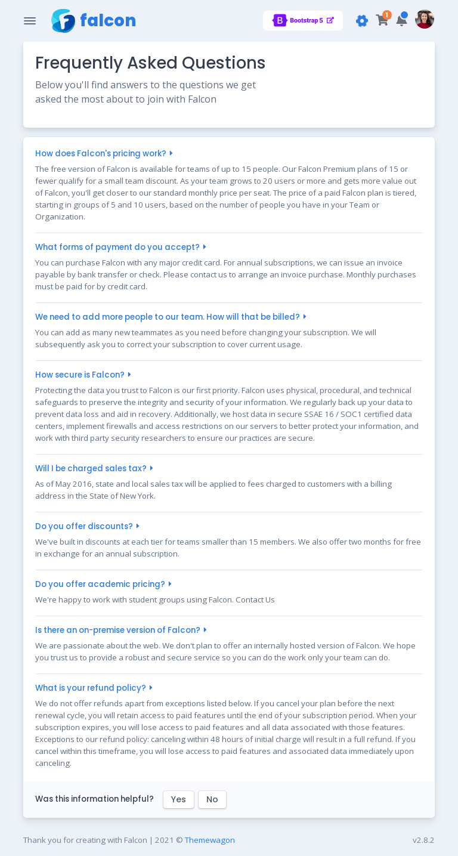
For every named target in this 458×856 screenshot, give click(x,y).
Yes (178, 799)
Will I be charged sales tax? (92, 468)
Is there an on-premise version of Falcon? (119, 630)
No (212, 799)
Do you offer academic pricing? (101, 584)
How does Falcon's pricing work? (102, 153)
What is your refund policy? (92, 688)
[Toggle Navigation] (30, 21)
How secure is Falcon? (81, 375)
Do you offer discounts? (85, 526)
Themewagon (210, 840)
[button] (401, 20)
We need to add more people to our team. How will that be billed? (169, 317)
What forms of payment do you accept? (119, 247)
